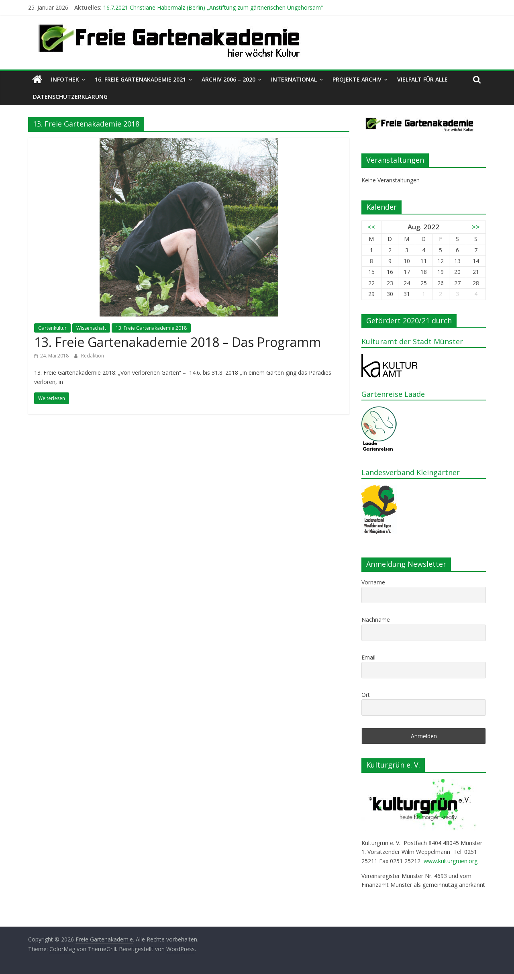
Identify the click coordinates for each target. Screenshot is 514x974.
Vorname (373, 582)
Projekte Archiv (356, 79)
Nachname (375, 619)
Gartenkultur (52, 328)
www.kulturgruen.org (450, 861)
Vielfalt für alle (422, 79)
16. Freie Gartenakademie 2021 (140, 79)
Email (368, 657)
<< (371, 226)
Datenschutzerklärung (70, 96)
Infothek (65, 79)
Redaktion (92, 355)
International (294, 79)
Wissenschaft (91, 328)
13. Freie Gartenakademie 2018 (151, 328)
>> (476, 226)
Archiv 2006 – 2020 (228, 79)
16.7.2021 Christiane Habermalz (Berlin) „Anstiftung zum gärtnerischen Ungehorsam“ (213, 7)
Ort (365, 694)
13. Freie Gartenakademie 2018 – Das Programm (177, 342)
